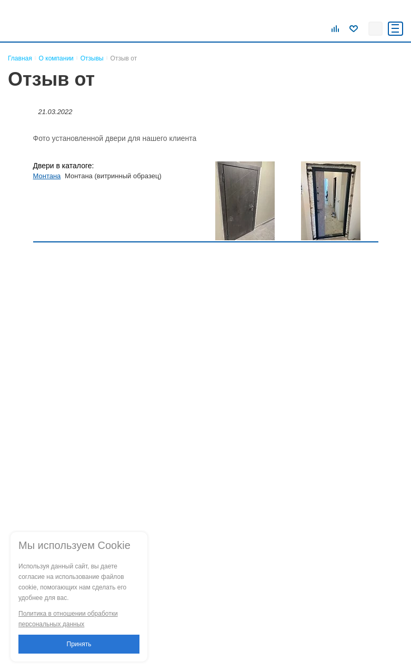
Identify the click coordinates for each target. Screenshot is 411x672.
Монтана (47, 176)
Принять (79, 644)
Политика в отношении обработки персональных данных (68, 619)
